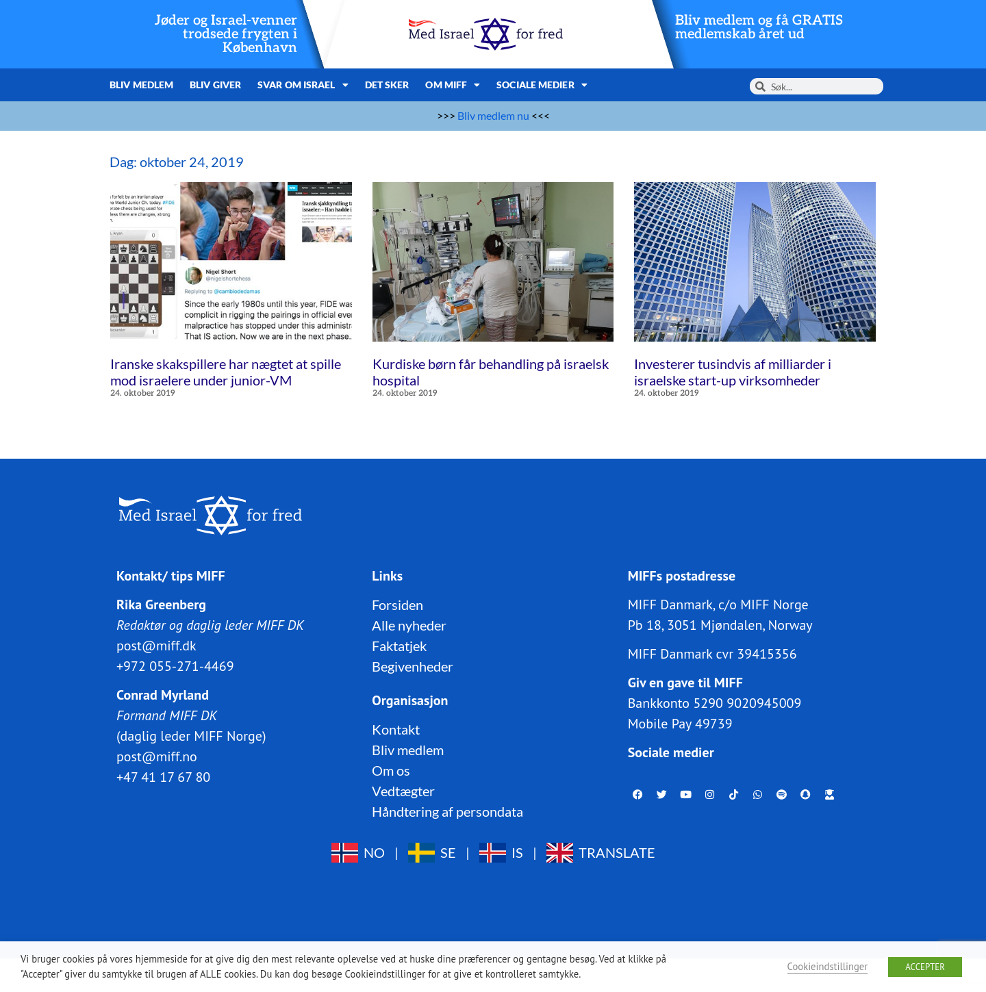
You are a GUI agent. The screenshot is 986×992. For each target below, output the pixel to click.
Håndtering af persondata (447, 810)
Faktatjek (399, 645)
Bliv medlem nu (493, 115)
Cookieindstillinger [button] (827, 966)
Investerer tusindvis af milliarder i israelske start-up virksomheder (732, 371)
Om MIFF (452, 85)
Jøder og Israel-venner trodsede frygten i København (226, 34)
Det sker (387, 84)
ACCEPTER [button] (925, 967)
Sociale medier (541, 85)
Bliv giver (215, 84)
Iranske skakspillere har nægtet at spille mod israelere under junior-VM (225, 371)
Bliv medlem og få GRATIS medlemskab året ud (759, 27)
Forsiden (397, 604)
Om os (391, 769)
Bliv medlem (141, 84)
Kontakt (396, 728)
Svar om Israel (303, 85)
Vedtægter (403, 790)
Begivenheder (412, 665)
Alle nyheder (409, 624)
